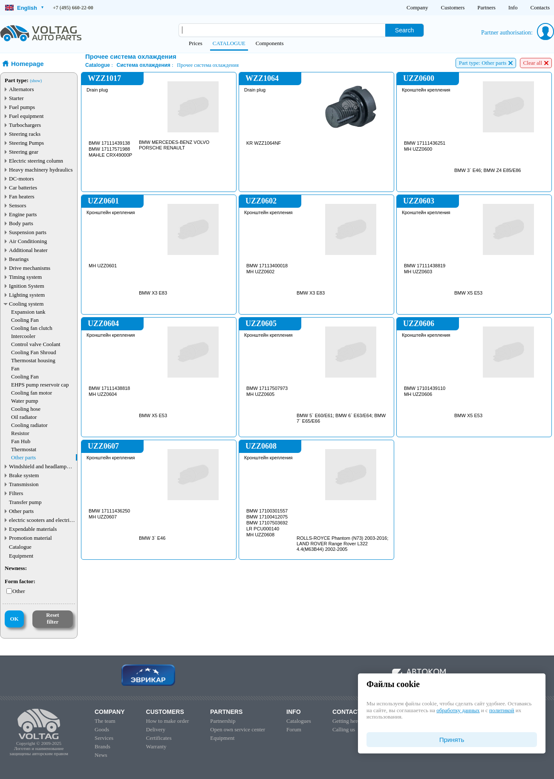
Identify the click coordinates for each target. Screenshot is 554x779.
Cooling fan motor (31, 393)
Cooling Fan (25, 320)
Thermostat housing (33, 360)
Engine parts (23, 214)
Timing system (25, 277)
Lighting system (27, 295)
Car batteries (23, 187)
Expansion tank (28, 312)
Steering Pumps (26, 143)
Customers (453, 7)
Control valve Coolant (36, 344)
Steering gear (23, 152)
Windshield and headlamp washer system (37, 466)
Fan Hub (20, 441)
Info (513, 7)
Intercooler (23, 336)
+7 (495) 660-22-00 (73, 8)
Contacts (540, 7)
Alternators (21, 89)
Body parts (21, 223)
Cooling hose (25, 409)
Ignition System (26, 286)
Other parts (23, 457)
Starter (16, 98)
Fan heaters (22, 196)
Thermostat (23, 449)
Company (417, 7)
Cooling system (26, 304)
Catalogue (20, 547)
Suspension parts (27, 232)
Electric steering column (36, 161)
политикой (501, 710)
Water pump (24, 401)
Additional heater (28, 250)
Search (404, 30)
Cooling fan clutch (31, 328)
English (24, 8)
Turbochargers (25, 125)
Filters (16, 493)
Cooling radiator (29, 425)
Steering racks (24, 134)
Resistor (20, 433)
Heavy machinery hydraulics (40, 169)
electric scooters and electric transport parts (40, 520)
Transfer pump (25, 502)
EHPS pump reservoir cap (40, 384)
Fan (15, 368)
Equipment (21, 556)
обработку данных (457, 710)
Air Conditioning (28, 241)
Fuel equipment (26, 116)
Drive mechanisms (29, 268)
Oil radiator (24, 417)
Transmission (24, 484)
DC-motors (21, 178)
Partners (486, 7)
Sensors (17, 205)
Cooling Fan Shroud (33, 352)
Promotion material (30, 538)
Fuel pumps (22, 107)
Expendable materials (33, 529)
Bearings (19, 259)
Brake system (24, 475)
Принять (452, 739)
